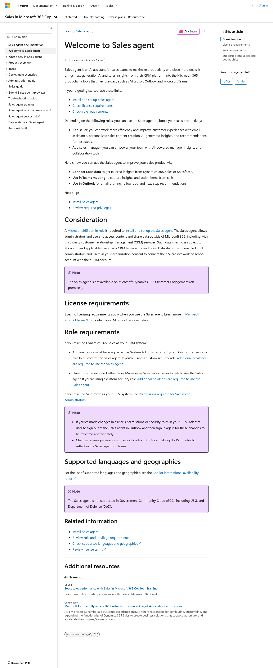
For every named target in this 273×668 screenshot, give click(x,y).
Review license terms (87, 549)
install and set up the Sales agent (149, 230)
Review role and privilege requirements (100, 537)
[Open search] (253, 5)
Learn (68, 31)
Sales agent (83, 31)
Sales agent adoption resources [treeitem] (28, 110)
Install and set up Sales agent (93, 99)
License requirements (236, 44)
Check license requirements (92, 105)
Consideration (232, 39)
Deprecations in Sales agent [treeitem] (26, 122)
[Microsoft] (7, 5)
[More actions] (205, 31)
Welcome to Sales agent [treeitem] (24, 51)
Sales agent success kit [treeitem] (23, 116)
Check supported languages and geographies (105, 543)
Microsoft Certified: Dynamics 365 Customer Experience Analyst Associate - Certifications (123, 606)
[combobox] (28, 36)
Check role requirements (90, 111)
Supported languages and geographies (239, 57)
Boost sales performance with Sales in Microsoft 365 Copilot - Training (110, 588)
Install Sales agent (85, 201)
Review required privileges (91, 207)
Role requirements (234, 50)
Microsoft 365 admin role (85, 230)
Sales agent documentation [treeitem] (26, 45)
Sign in (263, 5)
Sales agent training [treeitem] (21, 104)
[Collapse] (51, 28)
